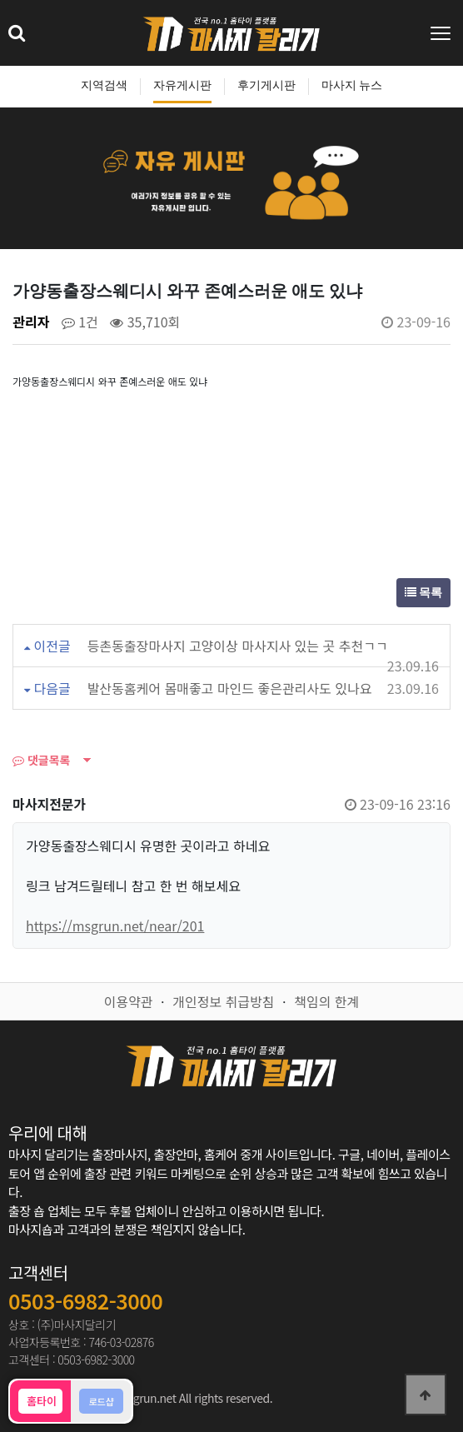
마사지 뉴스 (352, 85)
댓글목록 (41, 759)
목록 (424, 592)
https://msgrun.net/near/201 (115, 926)
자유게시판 (182, 85)
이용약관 (128, 1001)
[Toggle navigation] (442, 33)
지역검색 (104, 85)
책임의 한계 (326, 1001)
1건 (80, 322)
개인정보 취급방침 (223, 1001)
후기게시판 (266, 85)
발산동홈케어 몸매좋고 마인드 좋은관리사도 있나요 (229, 688)
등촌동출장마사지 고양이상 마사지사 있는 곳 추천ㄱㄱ (237, 646)
